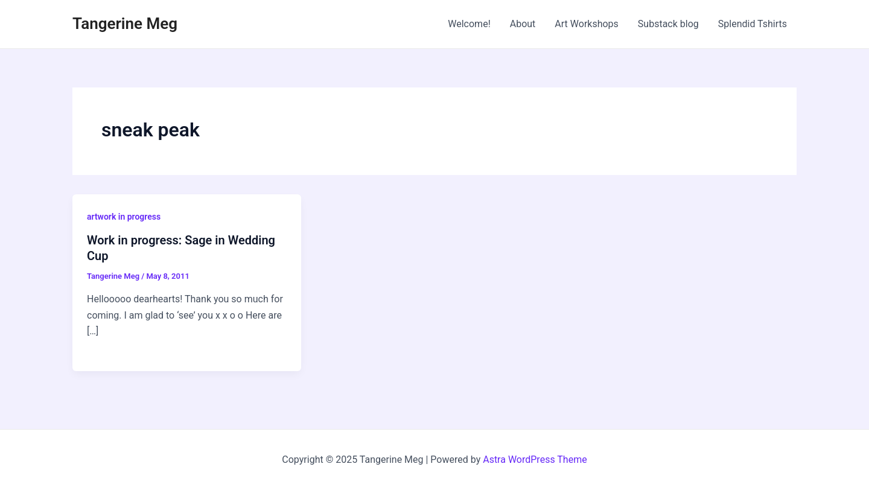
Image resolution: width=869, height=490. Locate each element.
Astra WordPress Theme (535, 459)
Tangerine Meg (124, 23)
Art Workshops (587, 24)
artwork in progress (124, 216)
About (523, 24)
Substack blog (668, 24)
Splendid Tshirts (752, 24)
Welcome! (469, 24)
